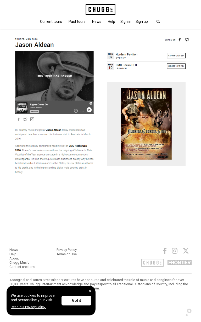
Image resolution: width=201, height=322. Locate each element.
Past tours (77, 21)
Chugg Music (19, 262)
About (14, 258)
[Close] (90, 291)
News (96, 21)
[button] (125, 21)
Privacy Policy (67, 250)
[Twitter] (186, 251)
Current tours (51, 21)
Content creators (22, 267)
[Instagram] (174, 251)
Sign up (142, 21)
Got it (76, 300)
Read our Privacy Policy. (28, 307)
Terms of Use (67, 254)
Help (111, 21)
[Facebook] (165, 251)
